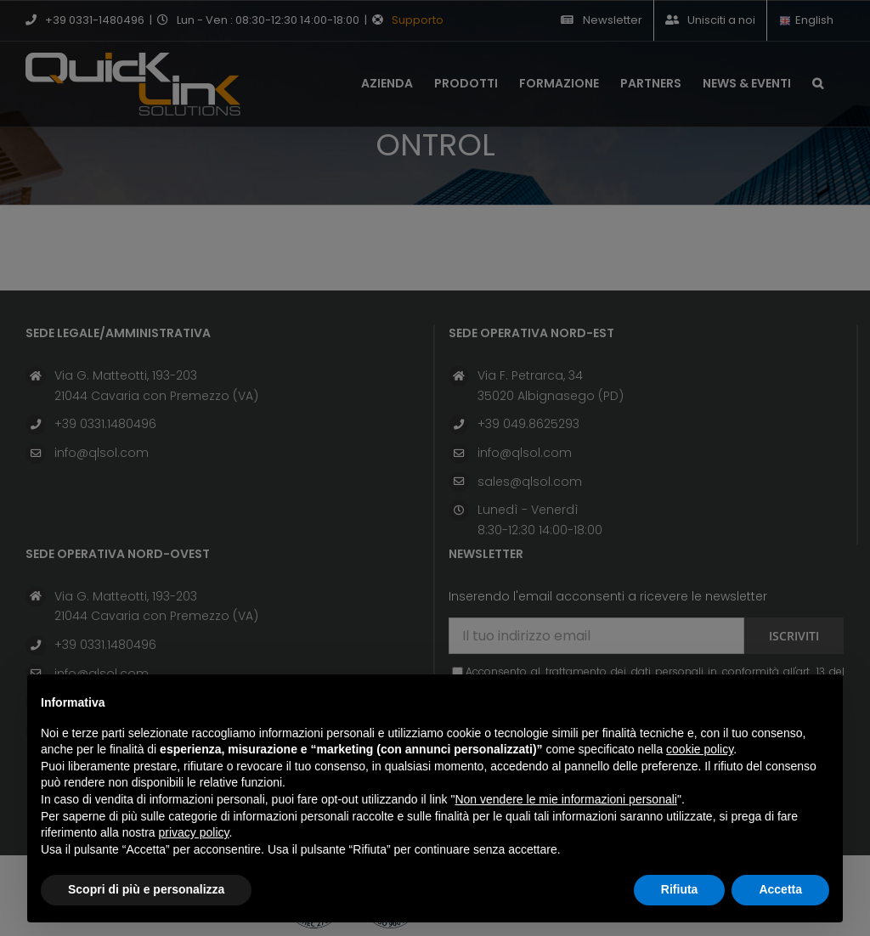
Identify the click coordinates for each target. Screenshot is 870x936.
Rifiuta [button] (679, 889)
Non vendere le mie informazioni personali (565, 799)
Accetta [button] (780, 889)
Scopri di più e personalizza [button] (146, 889)
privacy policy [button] (194, 832)
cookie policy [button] (699, 749)
